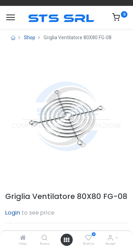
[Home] (23, 238)
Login (12, 213)
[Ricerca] (44, 238)
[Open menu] (66, 240)
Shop (29, 37)
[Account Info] (110, 238)
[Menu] (11, 17)
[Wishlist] (88, 238)
